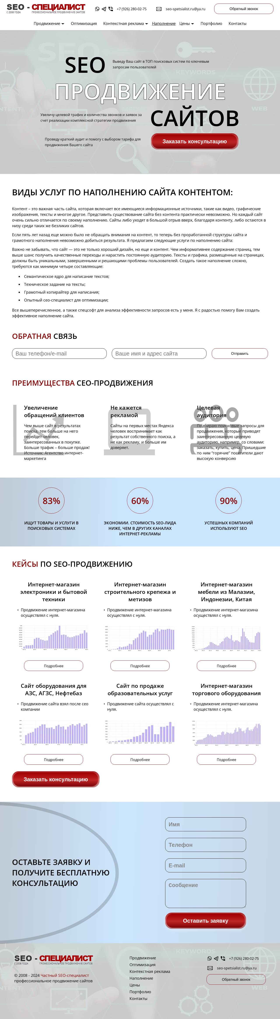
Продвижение (49, 23)
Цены (186, 23)
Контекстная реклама (125, 23)
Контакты (238, 23)
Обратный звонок (244, 9)
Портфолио (211, 23)
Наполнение (164, 23)
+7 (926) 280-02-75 (132, 9)
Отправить (239, 353)
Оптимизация (84, 23)
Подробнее (53, 666)
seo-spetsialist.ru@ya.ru (185, 9)
